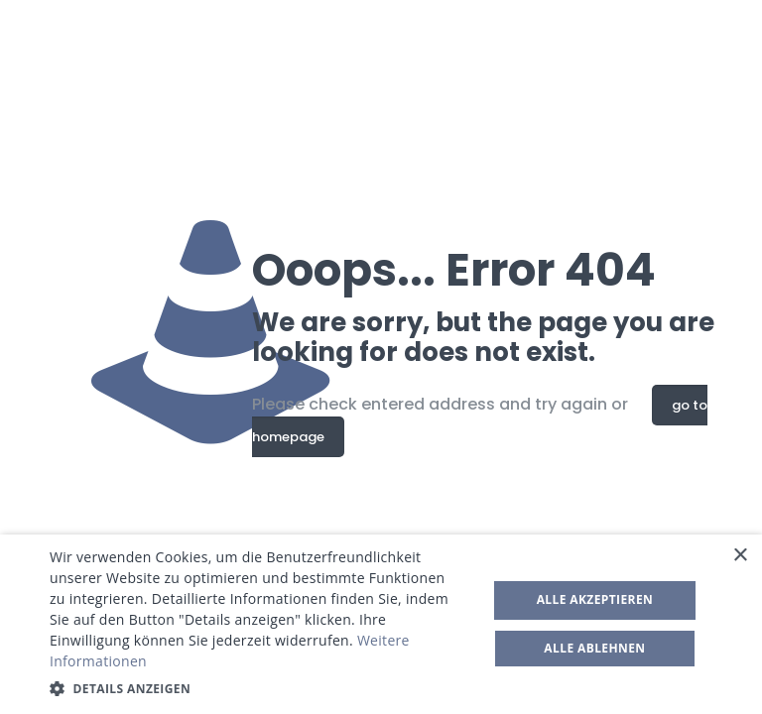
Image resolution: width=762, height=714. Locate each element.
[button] (262, 688)
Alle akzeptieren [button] (595, 599)
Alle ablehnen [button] (594, 648)
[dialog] (381, 624)
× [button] (739, 555)
